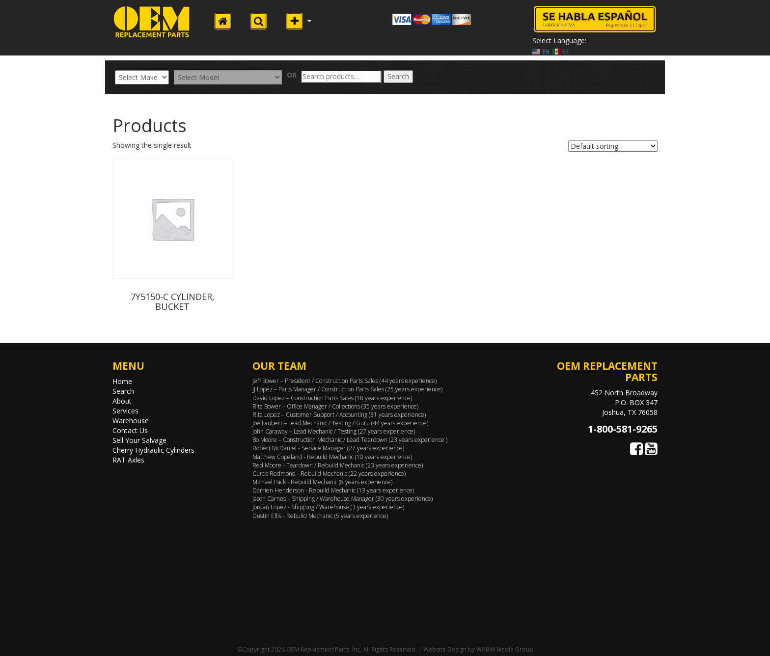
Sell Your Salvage (139, 440)
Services (125, 410)
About (122, 401)
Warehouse (130, 420)
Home (122, 381)
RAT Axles (128, 460)
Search (398, 76)
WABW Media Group (504, 649)
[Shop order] (613, 146)
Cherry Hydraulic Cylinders (153, 450)
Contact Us (130, 430)
